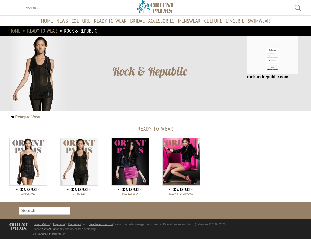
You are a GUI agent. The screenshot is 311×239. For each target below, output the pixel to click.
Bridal (137, 21)
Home (47, 21)
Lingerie (235, 21)
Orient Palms (42, 224)
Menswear (189, 21)
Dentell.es (74, 224)
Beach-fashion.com (101, 224)
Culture (213, 21)
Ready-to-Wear (110, 21)
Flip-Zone (59, 224)
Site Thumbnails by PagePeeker (49, 233)
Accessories (161, 21)
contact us (48, 229)
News (62, 21)
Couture (80, 21)
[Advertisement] (269, 169)
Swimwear (259, 21)
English (33, 8)
